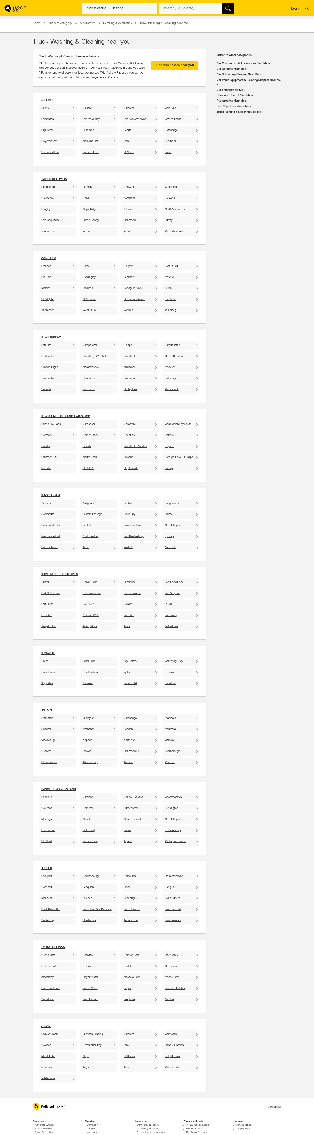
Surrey (169, 220)
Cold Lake (170, 108)
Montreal (46, 898)
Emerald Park (49, 966)
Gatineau (46, 887)
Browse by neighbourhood (151, 1132)
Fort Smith (47, 604)
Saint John (89, 389)
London (128, 729)
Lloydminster (49, 141)
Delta (86, 198)
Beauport (46, 876)
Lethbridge (171, 130)
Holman (128, 604)
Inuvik (168, 604)
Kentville (87, 525)
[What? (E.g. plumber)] (119, 8)
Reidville (46, 468)
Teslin (127, 1067)
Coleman (46, 808)
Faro (126, 1045)
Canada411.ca (243, 1125)
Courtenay (47, 198)
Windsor (170, 762)
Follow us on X (194, 1128)
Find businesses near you (175, 65)
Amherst (46, 503)
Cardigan (88, 797)
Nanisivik (88, 683)
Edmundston (172, 345)
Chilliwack (129, 187)
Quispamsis (89, 378)
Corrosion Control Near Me (233, 95)
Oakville (169, 740)
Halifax (168, 514)
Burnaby (87, 187)
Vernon (87, 231)
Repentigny (130, 898)
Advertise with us (44, 1125)
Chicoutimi (130, 876)
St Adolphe (47, 299)
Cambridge (130, 718)
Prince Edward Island (58, 789)
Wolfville (128, 547)
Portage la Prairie (133, 288)
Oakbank (88, 288)
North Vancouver (175, 209)
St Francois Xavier (134, 299)
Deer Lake (130, 435)
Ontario (47, 710)
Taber (168, 152)
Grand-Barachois (174, 356)
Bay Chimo (130, 661)
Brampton (47, 718)
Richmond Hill (131, 751)
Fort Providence (92, 593)
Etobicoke (170, 718)
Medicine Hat (90, 141)
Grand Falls (130, 356)
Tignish (128, 841)
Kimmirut (170, 672)
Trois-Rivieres (173, 920)
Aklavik (45, 582)
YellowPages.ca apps (197, 1125)
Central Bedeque (133, 797)
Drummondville (174, 876)
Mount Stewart (132, 819)
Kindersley (47, 977)
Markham (170, 729)
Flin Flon (46, 277)
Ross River (47, 1067)
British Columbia (54, 179)
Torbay (169, 468)
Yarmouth (170, 547)
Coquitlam (171, 187)
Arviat (44, 661)
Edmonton (47, 119)
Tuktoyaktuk (90, 626)
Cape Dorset (48, 672)
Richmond (130, 220)
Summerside (90, 841)
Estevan (87, 966)
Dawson (46, 1045)
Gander (45, 446)
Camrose (129, 108)
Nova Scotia (50, 495)
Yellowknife (171, 626)
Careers (91, 1128)
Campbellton (90, 345)
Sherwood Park (50, 152)
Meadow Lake (132, 977)
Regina (127, 988)
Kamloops (129, 198)
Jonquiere (89, 887)
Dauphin (128, 266)
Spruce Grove (91, 152)
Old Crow (129, 1056)
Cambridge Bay (174, 661)
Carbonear (89, 424)
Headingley (89, 277)
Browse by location (147, 1128)
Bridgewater (172, 503)
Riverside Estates (175, 988)
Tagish (86, 1067)
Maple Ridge (90, 209)
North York (130, 740)
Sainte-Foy (47, 920)
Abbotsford (48, 187)
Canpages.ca (243, 1128)
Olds (126, 141)
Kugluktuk (47, 683)
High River (47, 130)
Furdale (128, 966)
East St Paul (171, 266)
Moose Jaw (172, 977)
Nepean (87, 740)
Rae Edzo (129, 615)
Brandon (46, 266)
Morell (86, 819)
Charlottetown (173, 797)
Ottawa (87, 751)
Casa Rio (88, 955)
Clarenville (130, 424)
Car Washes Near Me (230, 90)
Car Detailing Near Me (230, 69)
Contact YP (93, 1125)
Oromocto (47, 378)
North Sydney (91, 536)
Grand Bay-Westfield (95, 356)
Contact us (274, 1107)
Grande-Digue (49, 367)
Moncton (170, 367)
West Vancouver (175, 231)
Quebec (46, 868)
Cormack (46, 435)
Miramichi (129, 367)
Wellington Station (175, 841)
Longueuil (170, 887)
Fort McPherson (50, 593)
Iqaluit (127, 672)
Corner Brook (90, 435)
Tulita (127, 626)
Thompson (48, 310)
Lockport (129, 277)
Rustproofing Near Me (230, 100)
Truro (86, 547)
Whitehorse (48, 1078)
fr (307, 9)
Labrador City (49, 457)
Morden (46, 288)
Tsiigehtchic (48, 626)
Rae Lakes (171, 615)
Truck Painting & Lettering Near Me (239, 112)
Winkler (128, 310)
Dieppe (128, 345)
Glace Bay (129, 514)
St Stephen (130, 389)
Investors (92, 1132)
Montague (47, 819)
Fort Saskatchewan (135, 119)
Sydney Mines (49, 547)
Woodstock (172, 389)
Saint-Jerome (132, 909)
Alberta (47, 100)
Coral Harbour (91, 672)
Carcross (129, 1034)
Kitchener (88, 729)
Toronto (128, 762)
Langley (46, 209)
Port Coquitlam (50, 220)
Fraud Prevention (44, 1132)
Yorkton (169, 999)
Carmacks (171, 1034)
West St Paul (90, 310)
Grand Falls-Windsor (135, 446)
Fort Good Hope (174, 582)
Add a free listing (44, 1128)
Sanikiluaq (170, 683)
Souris (127, 830)
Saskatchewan (53, 947)
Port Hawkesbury (134, 536)
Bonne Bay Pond (51, 424)
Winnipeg (170, 310)
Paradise (128, 457)
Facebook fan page (197, 1132)
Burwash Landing (93, 1034)
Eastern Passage (92, 514)
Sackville (46, 389)
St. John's (88, 468)
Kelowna (170, 198)
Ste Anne (170, 299)
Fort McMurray (91, 119)
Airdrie (45, 108)
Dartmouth (47, 514)
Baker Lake (89, 661)
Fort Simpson (172, 593)
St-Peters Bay (173, 830)
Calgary (87, 108)
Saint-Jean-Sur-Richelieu (97, 909)
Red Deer (170, 141)
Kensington (171, 808)
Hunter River (131, 808)
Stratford (46, 841)
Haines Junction (174, 1045)
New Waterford (50, 536)
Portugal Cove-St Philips (179, 457)
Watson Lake (172, 1067)
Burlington (88, 718)
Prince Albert (90, 988)
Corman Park (131, 955)
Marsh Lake (48, 1056)
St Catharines (49, 762)
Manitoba (48, 258)
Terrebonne (131, 920)
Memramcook (91, 367)
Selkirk (168, 288)
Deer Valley (171, 955)
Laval (127, 887)
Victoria (128, 231)
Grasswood (171, 966)
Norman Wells (91, 615)
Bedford (128, 503)
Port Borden (48, 830)
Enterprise (130, 582)
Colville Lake (90, 582)
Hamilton (46, 729)
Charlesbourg (91, 876)
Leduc (127, 130)
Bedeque (46, 797)
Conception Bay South (178, 424)
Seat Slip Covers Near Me (233, 106)
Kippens (169, 446)
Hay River (88, 604)
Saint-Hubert (172, 898)
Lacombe (88, 130)
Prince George (91, 220)
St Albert (129, 152)
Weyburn (129, 999)
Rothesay (170, 378)
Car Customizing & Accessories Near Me (242, 63)
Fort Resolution (132, 593)
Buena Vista (48, 955)
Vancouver (47, 231)
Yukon (46, 1026)
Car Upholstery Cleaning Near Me (238, 74)
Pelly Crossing (173, 1056)
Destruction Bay (92, 1045)
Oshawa (46, 751)
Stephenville (131, 468)
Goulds (87, 446)
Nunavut (48, 653)
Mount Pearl (90, 457)
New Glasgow (173, 525)
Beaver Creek (49, 1034)
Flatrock (169, 435)
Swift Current (90, 999)
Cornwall (88, 808)
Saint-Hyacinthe (50, 909)
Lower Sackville (133, 525)
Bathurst (46, 345)
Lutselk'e (46, 615)
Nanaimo (129, 209)
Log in (295, 8)
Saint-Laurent (173, 909)
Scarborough (172, 751)
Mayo (86, 1056)
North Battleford (50, 988)
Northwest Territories (59, 574)
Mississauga (48, 740)
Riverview (129, 378)
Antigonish (89, 503)
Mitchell (169, 277)
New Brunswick (53, 337)
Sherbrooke (89, 920)
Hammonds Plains (51, 525)
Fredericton (48, 356)
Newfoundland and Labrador (65, 416)
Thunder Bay (90, 762)
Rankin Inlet (130, 683)
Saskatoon (47, 999)
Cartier (86, 266)
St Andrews (89, 299)
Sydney (169, 536)
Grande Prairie (173, 119)
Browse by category (148, 1125)
